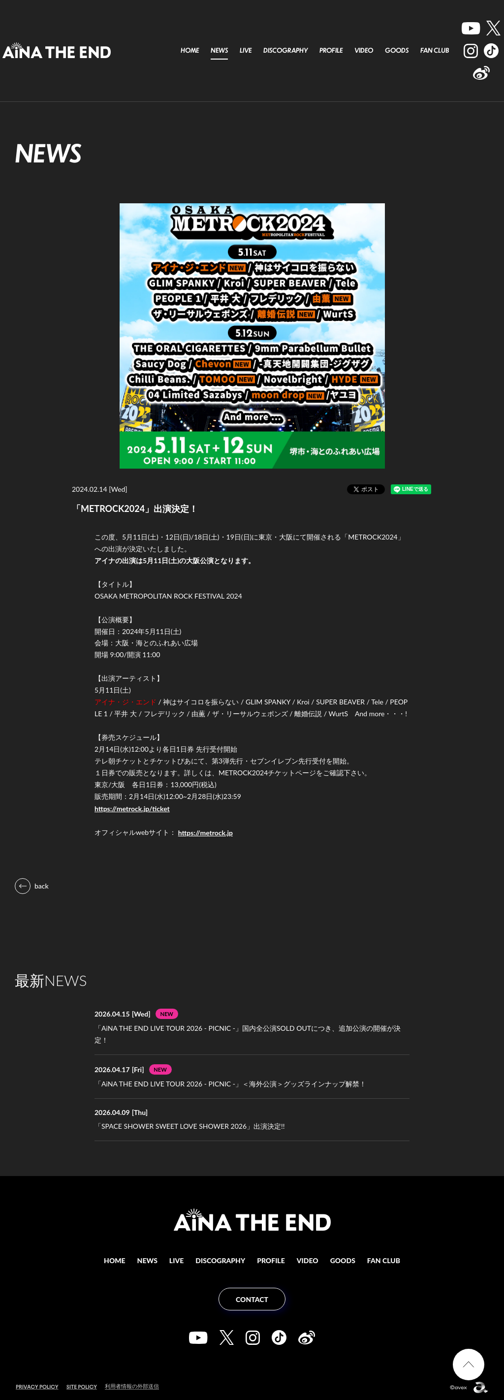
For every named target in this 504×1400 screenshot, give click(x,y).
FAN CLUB (434, 50)
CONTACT (252, 1299)
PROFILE (331, 50)
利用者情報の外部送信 (132, 1386)
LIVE (246, 50)
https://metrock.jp (205, 832)
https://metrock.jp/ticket (132, 808)
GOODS (397, 50)
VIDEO (363, 50)
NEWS (219, 50)
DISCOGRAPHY (285, 50)
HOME (190, 50)
